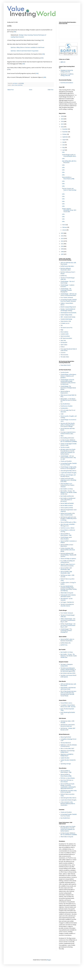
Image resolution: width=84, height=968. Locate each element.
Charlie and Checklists (66, 461)
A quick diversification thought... (69, 472)
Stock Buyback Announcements (68, 312)
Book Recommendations (67, 82)
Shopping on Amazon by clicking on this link (67, 71)
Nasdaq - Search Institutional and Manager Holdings (68, 309)
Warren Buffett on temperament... (65, 392)
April (63, 150)
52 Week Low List (65, 323)
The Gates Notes (65, 357)
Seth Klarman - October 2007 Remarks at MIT (68, 729)
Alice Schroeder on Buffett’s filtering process (68, 525)
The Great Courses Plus (66, 327)
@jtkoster (63, 62)
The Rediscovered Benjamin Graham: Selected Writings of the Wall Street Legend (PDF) (68, 669)
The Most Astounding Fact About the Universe (67, 605)
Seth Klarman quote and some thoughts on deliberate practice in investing (68, 518)
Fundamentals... (65, 408)
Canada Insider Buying (66, 319)
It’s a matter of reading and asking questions (68, 561)
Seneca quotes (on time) (67, 507)
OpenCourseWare (65, 336)
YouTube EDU (64, 342)
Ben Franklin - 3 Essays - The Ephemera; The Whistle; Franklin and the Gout (69, 492)
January (64, 230)
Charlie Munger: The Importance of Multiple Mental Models (68, 388)
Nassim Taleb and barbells (67, 503)
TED (62, 325)
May (63, 147)
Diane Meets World (65, 365)
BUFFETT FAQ (64, 645)
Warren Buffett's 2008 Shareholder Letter (66, 572)
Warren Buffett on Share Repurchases (67, 545)
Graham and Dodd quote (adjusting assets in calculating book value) (68, 480)
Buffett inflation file (66, 643)
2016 (62, 127)
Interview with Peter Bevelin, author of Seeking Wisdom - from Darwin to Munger (68, 425)
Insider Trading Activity (66, 315)
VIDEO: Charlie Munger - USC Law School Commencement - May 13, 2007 (68, 620)
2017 (62, 124)
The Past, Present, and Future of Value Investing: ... (69, 190)
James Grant (15, 85)
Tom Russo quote (65, 447)
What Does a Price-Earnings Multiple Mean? (68, 751)
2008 (62, 251)
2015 (62, 233)
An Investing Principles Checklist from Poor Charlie (69, 464)
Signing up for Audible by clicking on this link (67, 74)
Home (30, 89)
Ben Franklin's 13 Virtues (67, 489)
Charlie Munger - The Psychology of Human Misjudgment (66, 290)
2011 (62, 243)
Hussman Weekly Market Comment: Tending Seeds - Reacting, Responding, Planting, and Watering (69, 588)
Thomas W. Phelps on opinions (68, 558)
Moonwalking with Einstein (67, 438)
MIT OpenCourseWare (66, 338)
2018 (62, 121)
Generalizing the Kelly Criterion (68, 470)
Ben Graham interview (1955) (68, 673)
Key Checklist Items (65, 404)
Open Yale (63, 340)
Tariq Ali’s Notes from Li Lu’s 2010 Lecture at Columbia (68, 565)
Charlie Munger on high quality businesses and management (68, 467)
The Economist (64, 354)
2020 (62, 116)
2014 (62, 236)
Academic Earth (64, 334)
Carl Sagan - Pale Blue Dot (67, 602)
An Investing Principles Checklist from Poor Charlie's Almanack (69, 300)
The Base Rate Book (66, 742)
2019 (62, 119)
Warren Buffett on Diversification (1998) (68, 178)
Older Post (50, 89)
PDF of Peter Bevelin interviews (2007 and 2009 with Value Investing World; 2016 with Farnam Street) (68, 694)
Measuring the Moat (66, 737)
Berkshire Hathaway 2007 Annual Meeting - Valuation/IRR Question (68, 555)
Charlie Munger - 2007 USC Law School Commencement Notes (68, 294)
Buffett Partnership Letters (67, 266)
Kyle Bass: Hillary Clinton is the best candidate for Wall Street (27, 47)
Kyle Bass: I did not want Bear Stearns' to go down (24, 51)
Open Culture (64, 344)
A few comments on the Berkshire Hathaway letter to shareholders (68, 803)
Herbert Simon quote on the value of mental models (68, 514)
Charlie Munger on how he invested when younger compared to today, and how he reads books (68, 382)
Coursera (63, 352)
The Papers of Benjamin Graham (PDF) (67, 665)
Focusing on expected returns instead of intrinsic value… (68, 433)
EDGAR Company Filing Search (68, 307)
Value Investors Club (66, 321)
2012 (62, 241)
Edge (62, 330)
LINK (14, 31)
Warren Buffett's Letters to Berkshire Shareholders (67, 640)
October (64, 134)
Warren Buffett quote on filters (68, 522)
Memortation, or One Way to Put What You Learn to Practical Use (68, 400)
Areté (62, 414)
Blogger (49, 960)
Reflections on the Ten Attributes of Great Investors (69, 745)
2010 (62, 246)
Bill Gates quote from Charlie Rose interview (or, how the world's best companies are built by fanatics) (68, 452)
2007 (62, 254)
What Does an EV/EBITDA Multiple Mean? (67, 755)
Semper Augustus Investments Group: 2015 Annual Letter (69, 210)
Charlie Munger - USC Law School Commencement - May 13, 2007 (68, 457)
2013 (62, 238)
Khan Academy (64, 332)
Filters (62, 436)
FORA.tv (63, 347)
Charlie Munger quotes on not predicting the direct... (69, 155)
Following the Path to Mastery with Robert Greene (68, 595)
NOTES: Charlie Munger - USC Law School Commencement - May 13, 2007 (68, 625)
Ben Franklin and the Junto (67, 496)
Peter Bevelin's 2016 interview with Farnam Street (68, 688)
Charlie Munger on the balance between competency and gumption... (68, 376)
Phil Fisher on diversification (68, 778)
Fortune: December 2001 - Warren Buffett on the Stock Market (68, 550)
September (65, 137)
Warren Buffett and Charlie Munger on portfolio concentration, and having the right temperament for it (68, 786)
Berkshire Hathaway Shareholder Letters (66, 269)
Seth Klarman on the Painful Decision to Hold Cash (68, 725)
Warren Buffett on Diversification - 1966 (66, 534)
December (65, 129)
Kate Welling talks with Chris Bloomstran (69, 161)
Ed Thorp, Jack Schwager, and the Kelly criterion (68, 475)
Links (63, 152)
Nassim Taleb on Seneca (67, 505)
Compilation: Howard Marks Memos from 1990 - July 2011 (68, 706)
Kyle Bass (20, 85)
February (64, 227)
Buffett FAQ (64, 275)
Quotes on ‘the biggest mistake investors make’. (68, 444)
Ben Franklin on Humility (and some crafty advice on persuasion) (68, 500)
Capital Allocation (65, 758)
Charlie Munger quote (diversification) (66, 538)
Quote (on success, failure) (67, 528)
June (63, 145)
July (63, 142)
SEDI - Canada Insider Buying (68, 317)
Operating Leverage (66, 763)
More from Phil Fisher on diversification (67, 781)
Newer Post (10, 89)
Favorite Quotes (65, 372)
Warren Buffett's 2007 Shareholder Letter (66, 568)
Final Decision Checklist (66, 406)
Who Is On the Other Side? (67, 748)
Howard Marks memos (66, 703)
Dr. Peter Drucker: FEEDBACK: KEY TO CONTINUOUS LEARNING (69, 440)
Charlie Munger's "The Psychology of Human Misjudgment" (66, 631)
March (64, 224)
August (64, 139)
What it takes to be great (67, 593)
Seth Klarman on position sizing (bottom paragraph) (68, 791)
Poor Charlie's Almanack (67, 297)
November (65, 131)
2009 (62, 249)
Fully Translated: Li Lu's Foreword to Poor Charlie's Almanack (67, 485)
